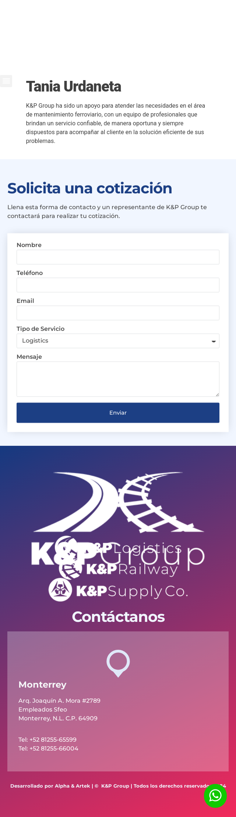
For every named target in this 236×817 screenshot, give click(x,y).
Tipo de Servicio (40, 347)
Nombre (29, 264)
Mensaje (29, 375)
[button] (6, 81)
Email (25, 319)
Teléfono (30, 292)
